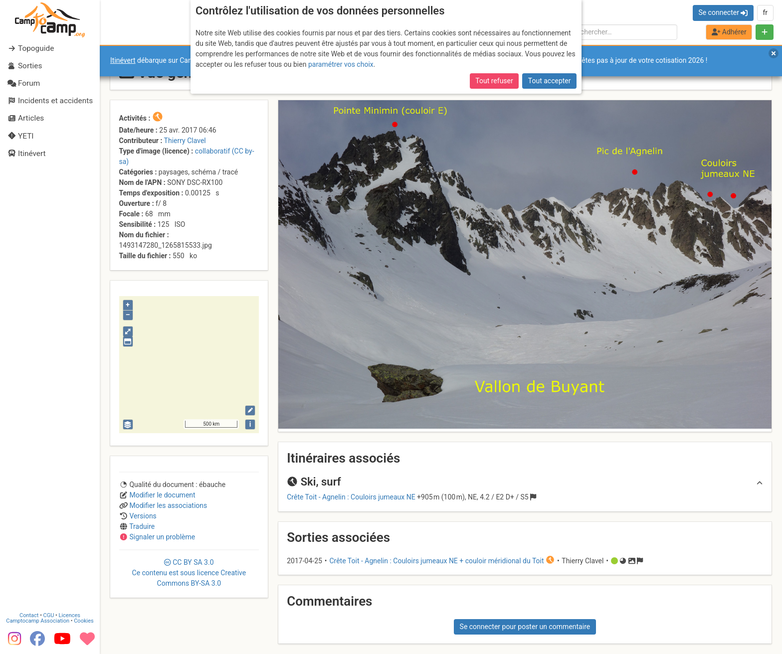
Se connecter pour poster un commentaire (525, 627)
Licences (69, 615)
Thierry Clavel (185, 141)
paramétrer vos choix (341, 64)
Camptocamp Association (37, 621)
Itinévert (123, 60)
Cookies (83, 621)
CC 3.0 (189, 572)
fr (765, 12)
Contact (28, 615)
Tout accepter (549, 81)
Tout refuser (494, 81)
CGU (48, 615)
